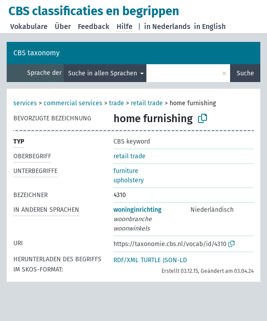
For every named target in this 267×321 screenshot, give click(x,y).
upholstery (128, 180)
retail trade (147, 103)
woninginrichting (137, 210)
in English (210, 26)
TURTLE (151, 260)
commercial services (73, 103)
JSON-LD (175, 260)
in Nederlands (167, 26)
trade (116, 103)
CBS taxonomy (36, 53)
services (25, 103)
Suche (245, 73)
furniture (125, 171)
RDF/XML (125, 260)
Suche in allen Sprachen (103, 73)
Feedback (93, 26)
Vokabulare (29, 26)
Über (63, 26)
